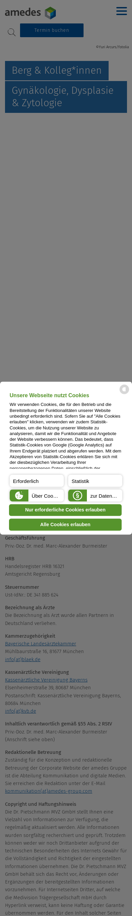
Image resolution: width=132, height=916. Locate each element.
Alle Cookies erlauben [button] (65, 524)
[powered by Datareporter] (124, 393)
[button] (37, 481)
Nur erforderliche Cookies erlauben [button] (65, 510)
